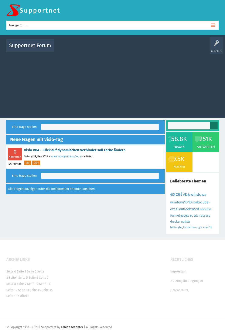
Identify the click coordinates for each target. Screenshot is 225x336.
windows (198, 194)
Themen (135, 48)
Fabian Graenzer (72, 327)
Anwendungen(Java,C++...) (66, 156)
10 (190, 202)
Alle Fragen (86, 48)
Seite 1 (21, 271)
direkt (24, 296)
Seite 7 (43, 278)
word (195, 209)
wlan (197, 215)
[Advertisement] (112, 84)
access (205, 215)
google (184, 215)
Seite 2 (31, 271)
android (205, 209)
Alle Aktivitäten (66, 48)
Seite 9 (21, 284)
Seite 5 (23, 278)
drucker (175, 221)
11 (210, 227)
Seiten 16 (12, 296)
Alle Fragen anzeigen (22, 189)
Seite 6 (33, 278)
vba (28, 162)
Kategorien (150, 48)
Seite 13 (23, 290)
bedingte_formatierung (185, 227)
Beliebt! (100, 48)
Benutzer (165, 48)
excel (176, 194)
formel (175, 215)
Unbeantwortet (118, 48)
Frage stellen (182, 48)
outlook (185, 209)
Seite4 (13, 278)
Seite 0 (11, 271)
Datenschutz (179, 290)
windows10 (179, 202)
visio (36, 162)
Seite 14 (35, 290)
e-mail (205, 227)
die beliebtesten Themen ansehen (70, 189)
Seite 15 (47, 290)
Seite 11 (44, 284)
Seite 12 (11, 290)
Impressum (178, 271)
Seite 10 (32, 284)
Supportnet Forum (30, 45)
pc (191, 215)
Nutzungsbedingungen (186, 281)
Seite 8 (11, 284)
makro (197, 202)
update (186, 221)
